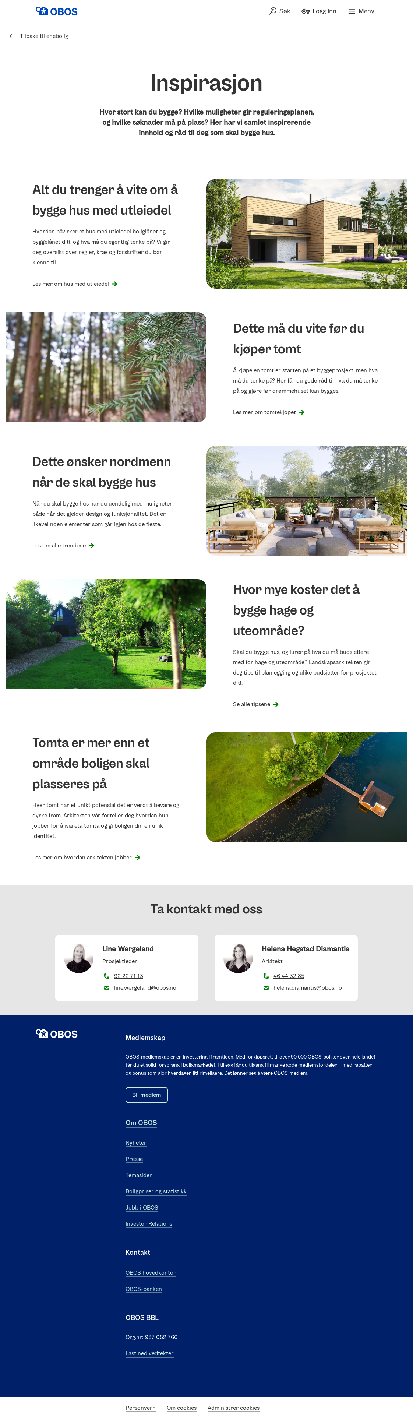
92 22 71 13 (128, 975)
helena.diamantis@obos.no (307, 987)
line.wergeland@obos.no (145, 987)
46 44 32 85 (288, 975)
